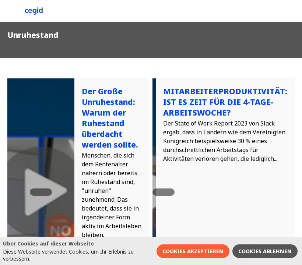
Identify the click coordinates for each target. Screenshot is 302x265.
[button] (11, 11)
